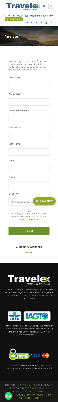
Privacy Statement (29, 219)
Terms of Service (33, 216)
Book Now (44, 201)
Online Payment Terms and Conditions (35, 396)
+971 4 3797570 (15, 15)
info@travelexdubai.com (41, 15)
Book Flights (14, 19)
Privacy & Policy (23, 391)
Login (29, 252)
